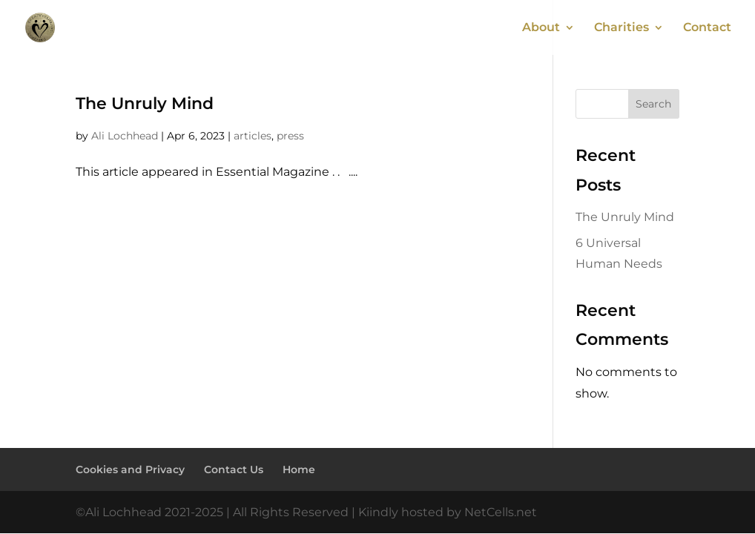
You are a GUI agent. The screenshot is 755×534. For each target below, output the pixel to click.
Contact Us (233, 469)
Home (299, 469)
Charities (621, 28)
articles (252, 135)
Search (653, 104)
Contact (707, 28)
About (541, 28)
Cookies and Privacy (130, 469)
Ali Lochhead (124, 135)
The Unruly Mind (145, 103)
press (290, 135)
